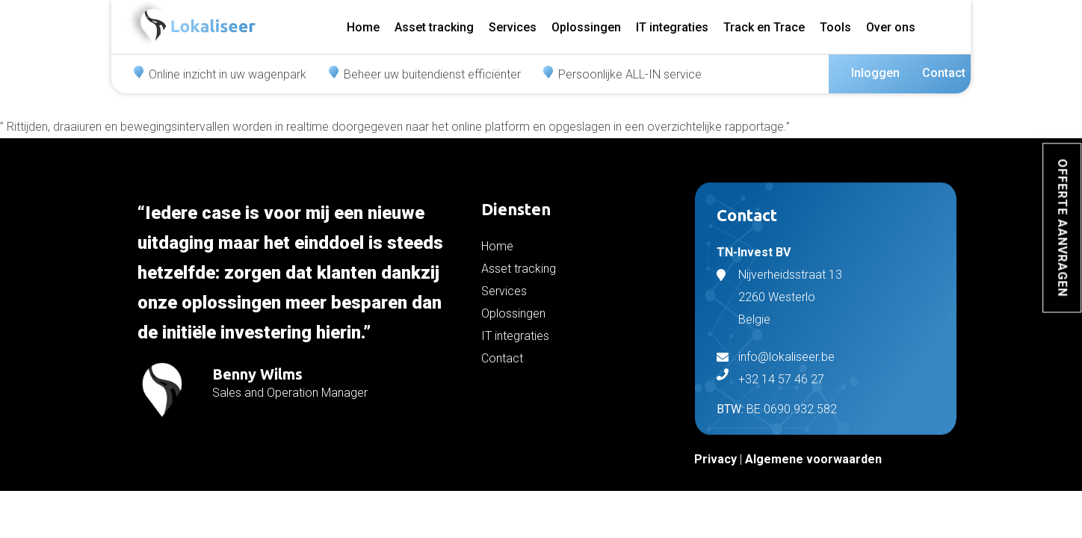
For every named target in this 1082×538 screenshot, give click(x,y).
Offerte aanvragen (1062, 227)
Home (363, 27)
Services (513, 27)
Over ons (890, 27)
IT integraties (672, 27)
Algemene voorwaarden (813, 459)
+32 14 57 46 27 (781, 379)
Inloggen (875, 73)
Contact (943, 73)
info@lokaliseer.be (786, 357)
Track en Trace (764, 27)
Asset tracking (434, 27)
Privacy (715, 459)
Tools (835, 27)
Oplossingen (586, 27)
